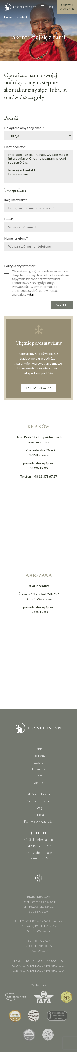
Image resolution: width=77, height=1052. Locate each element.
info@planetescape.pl (38, 839)
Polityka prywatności (20, 265)
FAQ (38, 808)
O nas (38, 776)
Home (8, 17)
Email (8, 219)
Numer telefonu (16, 238)
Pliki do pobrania (38, 794)
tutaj (30, 294)
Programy (38, 755)
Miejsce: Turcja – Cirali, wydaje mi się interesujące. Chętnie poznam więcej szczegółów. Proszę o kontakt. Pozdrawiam (38, 166)
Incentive (38, 769)
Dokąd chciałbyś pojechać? (24, 127)
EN (51, 7)
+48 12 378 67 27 (38, 387)
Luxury (38, 762)
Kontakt (38, 782)
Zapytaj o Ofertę (67, 7)
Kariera (38, 814)
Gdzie (38, 749)
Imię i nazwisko (15, 199)
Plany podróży (15, 146)
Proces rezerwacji (38, 801)
